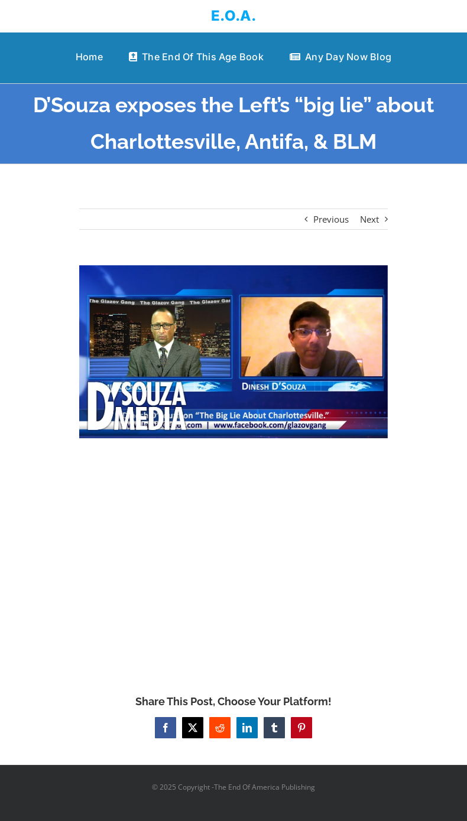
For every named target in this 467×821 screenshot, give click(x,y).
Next (369, 219)
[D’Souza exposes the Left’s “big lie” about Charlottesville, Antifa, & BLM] (233, 351)
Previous (331, 219)
